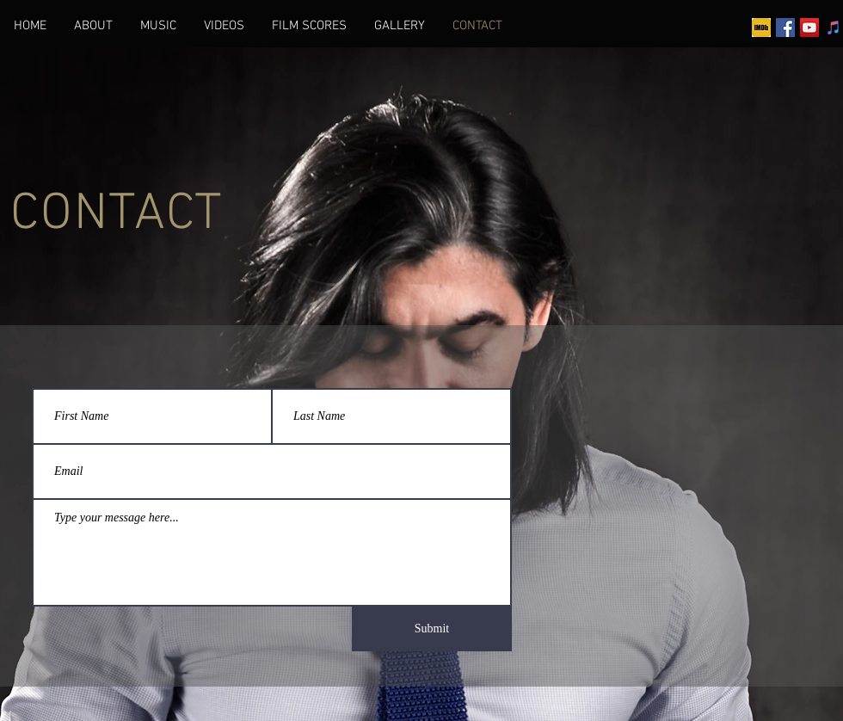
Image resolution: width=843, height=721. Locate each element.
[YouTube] (809, 27)
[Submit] (432, 629)
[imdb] (761, 27)
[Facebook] (785, 27)
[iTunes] (833, 27)
